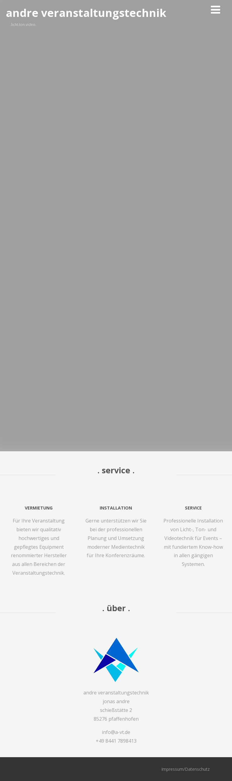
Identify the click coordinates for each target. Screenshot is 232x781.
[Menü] (215, 9)
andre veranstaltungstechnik (86, 12)
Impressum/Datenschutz (185, 769)
